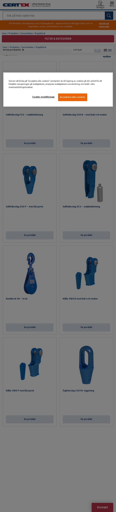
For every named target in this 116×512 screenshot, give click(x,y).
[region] (58, 89)
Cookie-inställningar (43, 97)
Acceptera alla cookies (72, 97)
